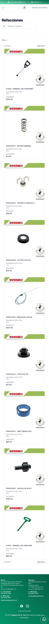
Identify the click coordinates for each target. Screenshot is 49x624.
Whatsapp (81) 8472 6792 (33, 592)
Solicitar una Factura (39, 8)
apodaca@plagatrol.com (36, 596)
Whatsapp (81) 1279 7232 (5, 596)
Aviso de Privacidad (24, 611)
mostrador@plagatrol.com (9, 600)
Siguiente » (41, 46)
